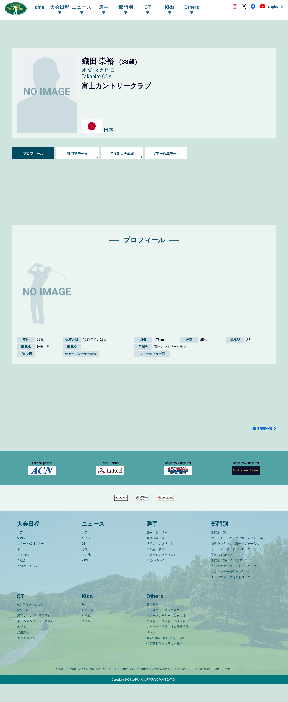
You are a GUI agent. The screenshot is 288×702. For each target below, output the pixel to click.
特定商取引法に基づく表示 (164, 661)
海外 (85, 567)
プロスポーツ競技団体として (165, 628)
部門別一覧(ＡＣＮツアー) (228, 578)
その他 (86, 572)
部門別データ (77, 153)
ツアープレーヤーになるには (165, 633)
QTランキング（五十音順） (35, 639)
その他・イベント (29, 584)
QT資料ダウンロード (31, 656)
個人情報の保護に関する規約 (165, 656)
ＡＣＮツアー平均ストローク (230, 595)
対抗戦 (86, 633)
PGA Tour (23, 572)
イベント (88, 639)
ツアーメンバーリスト (161, 572)
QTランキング (155, 578)
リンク (150, 650)
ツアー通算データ (166, 153)
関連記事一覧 (261, 428)
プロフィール (33, 153)
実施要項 (23, 650)
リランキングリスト (159, 561)
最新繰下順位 (155, 567)
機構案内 (152, 622)
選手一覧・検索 (156, 550)
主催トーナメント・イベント (165, 639)
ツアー (21, 550)
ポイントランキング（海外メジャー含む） (239, 556)
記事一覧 (23, 628)
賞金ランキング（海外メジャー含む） (236, 561)
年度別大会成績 (121, 153)
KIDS (85, 578)
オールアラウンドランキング (230, 567)
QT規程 (22, 644)
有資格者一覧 (155, 556)
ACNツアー (24, 556)
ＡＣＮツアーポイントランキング (233, 584)
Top (84, 622)
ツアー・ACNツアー (30, 561)
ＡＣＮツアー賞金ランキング (230, 589)
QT (19, 567)
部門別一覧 (218, 550)
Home (39, 7)
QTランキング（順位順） (34, 633)
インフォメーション (30, 622)
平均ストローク (221, 572)
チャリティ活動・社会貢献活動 (167, 644)
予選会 (21, 578)
